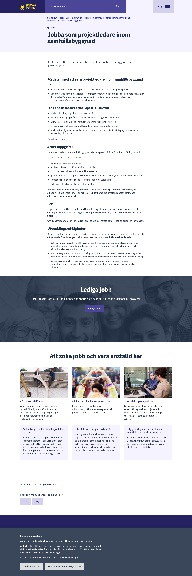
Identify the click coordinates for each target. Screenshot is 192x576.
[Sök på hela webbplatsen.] (68, 6)
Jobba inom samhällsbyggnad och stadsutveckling (107, 17)
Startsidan (52, 17)
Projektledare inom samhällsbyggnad (64, 20)
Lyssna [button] (54, 27)
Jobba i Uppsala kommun (70, 17)
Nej (37, 501)
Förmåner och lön (56, 139)
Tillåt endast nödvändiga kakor (64, 566)
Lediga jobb (94, 308)
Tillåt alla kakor (31, 566)
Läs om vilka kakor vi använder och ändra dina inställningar (49, 557)
